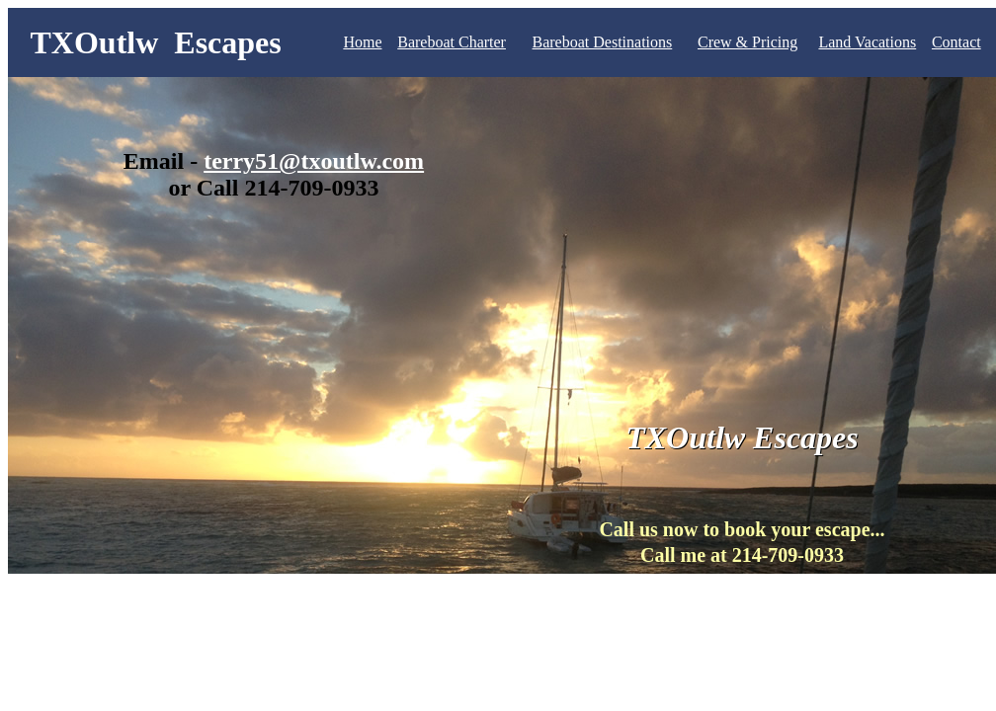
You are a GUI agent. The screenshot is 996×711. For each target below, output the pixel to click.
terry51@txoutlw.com (314, 161)
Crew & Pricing (747, 42)
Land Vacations (867, 42)
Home (362, 42)
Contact (956, 42)
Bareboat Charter (451, 42)
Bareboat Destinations (603, 42)
